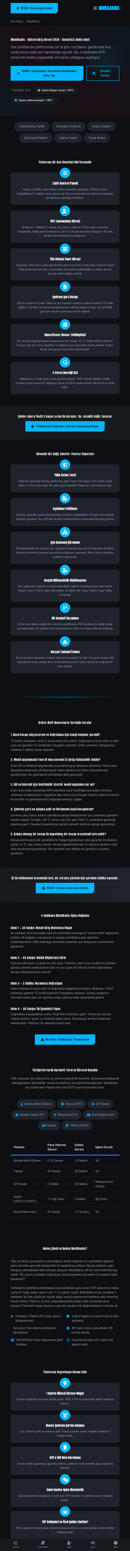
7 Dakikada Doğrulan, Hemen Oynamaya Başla (65, 426)
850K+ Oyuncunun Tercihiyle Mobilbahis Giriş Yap (47, 73)
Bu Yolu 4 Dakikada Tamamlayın (65, 1039)
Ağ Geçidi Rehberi (35, 138)
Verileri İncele (101, 73)
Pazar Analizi (97, 138)
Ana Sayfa (17, 21)
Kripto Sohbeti (101, 126)
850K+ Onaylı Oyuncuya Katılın (65, 888)
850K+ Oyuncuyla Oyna (34, 8)
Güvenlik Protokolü (68, 126)
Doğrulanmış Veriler (32, 126)
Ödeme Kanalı (68, 138)
